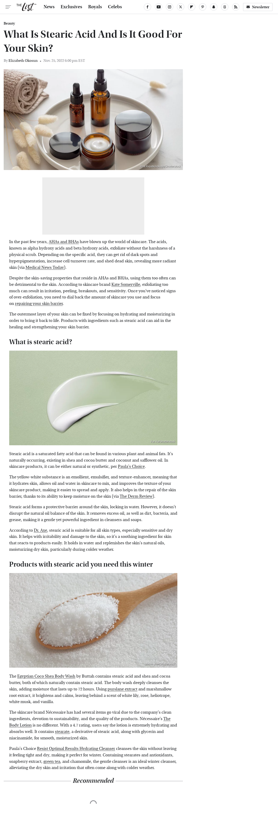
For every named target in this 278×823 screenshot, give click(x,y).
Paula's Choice (131, 466)
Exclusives (71, 7)
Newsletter (257, 7)
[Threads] (224, 7)
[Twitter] (180, 7)
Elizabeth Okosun (23, 60)
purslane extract (122, 689)
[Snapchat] (213, 7)
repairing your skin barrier (39, 303)
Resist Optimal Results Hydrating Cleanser (76, 748)
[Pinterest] (202, 7)
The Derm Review (136, 496)
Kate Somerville (125, 284)
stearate (62, 731)
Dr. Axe (40, 530)
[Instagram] (169, 7)
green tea (51, 761)
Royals (95, 7)
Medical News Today (45, 267)
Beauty (9, 23)
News (49, 7)
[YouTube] (158, 7)
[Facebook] (147, 7)
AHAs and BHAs (64, 241)
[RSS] (235, 7)
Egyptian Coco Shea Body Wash (46, 676)
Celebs (115, 7)
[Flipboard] (191, 7)
